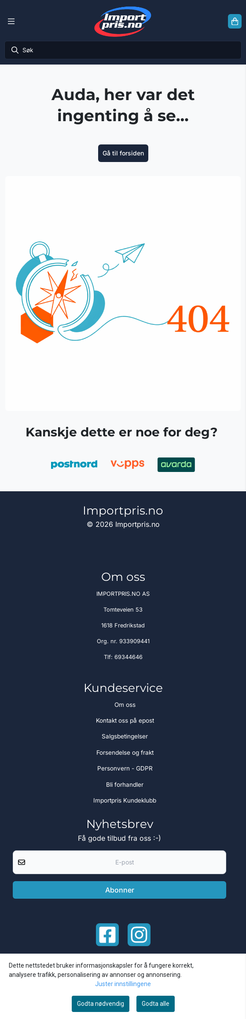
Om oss (125, 704)
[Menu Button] (11, 21)
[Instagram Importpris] (139, 934)
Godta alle (155, 1003)
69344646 (128, 657)
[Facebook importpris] (107, 934)
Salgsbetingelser (125, 736)
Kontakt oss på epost (125, 720)
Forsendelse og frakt (125, 752)
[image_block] (123, 293)
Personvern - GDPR (125, 768)
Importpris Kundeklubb (124, 800)
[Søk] (123, 50)
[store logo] (123, 21)
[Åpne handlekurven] (235, 21)
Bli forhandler (124, 784)
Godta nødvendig (100, 1003)
